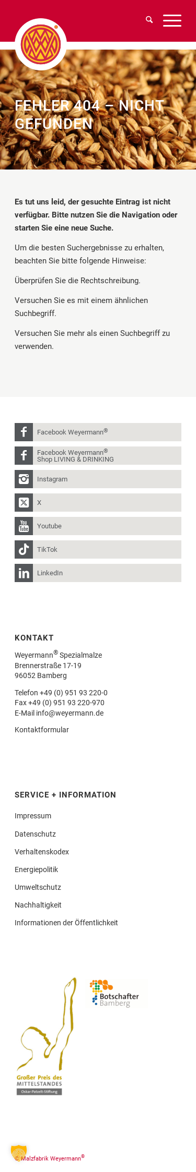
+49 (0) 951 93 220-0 (74, 692)
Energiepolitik (36, 869)
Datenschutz (35, 834)
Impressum (33, 816)
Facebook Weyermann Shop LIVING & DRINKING (75, 455)
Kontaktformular (42, 730)
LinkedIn (50, 573)
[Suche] (144, 21)
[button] (19, 1153)
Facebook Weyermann (72, 431)
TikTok (47, 549)
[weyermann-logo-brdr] (56, 44)
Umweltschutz (38, 887)
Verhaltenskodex (42, 852)
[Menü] (167, 21)
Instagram (52, 479)
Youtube (49, 526)
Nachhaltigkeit (38, 905)
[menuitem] (144, 21)
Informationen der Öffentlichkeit (66, 923)
